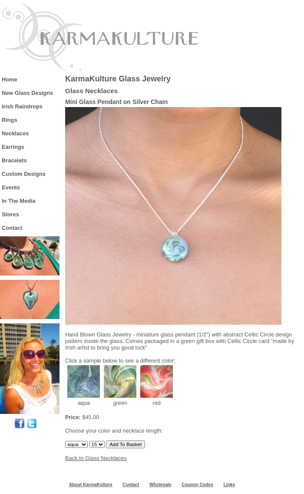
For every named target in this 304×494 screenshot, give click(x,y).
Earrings (13, 147)
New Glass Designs (27, 93)
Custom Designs (24, 174)
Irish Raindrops (22, 106)
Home (9, 79)
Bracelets (14, 160)
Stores (10, 214)
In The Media (19, 201)
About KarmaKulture (90, 484)
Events (11, 187)
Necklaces (15, 133)
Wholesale (160, 484)
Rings (9, 120)
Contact (12, 228)
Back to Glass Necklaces (96, 458)
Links (229, 484)
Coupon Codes (197, 484)
